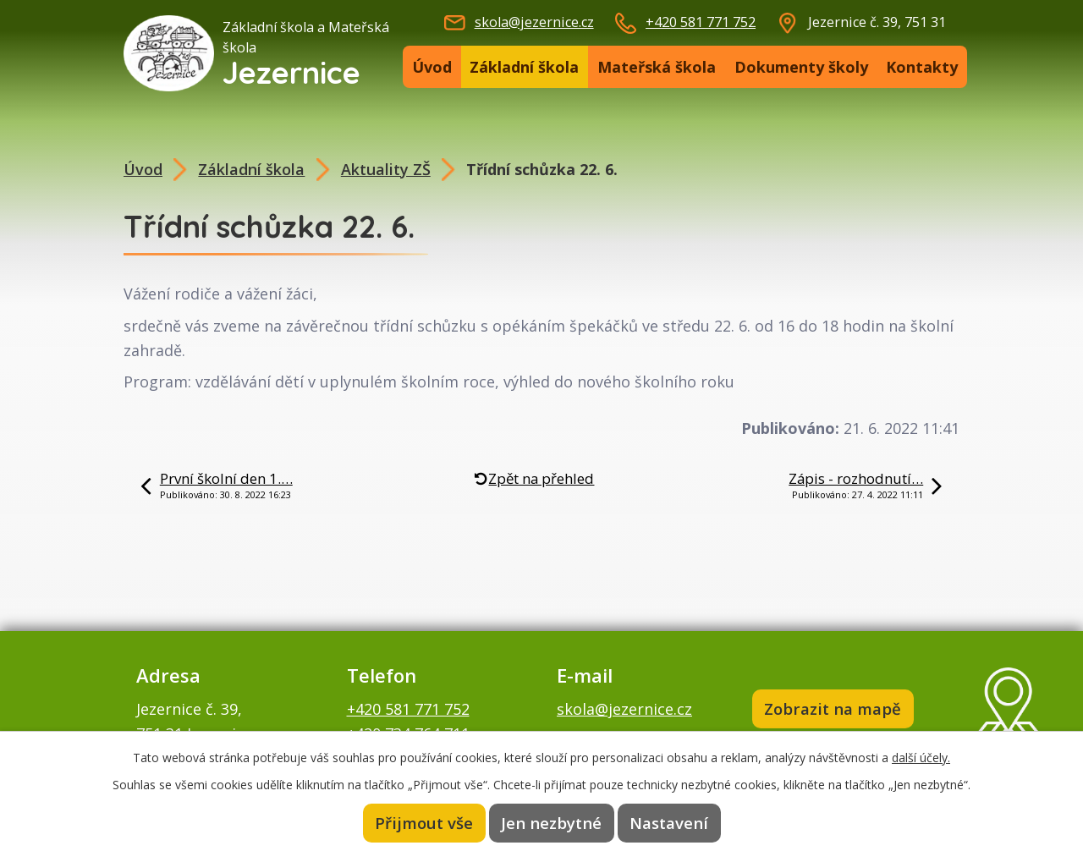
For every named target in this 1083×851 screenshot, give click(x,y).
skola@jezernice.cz (534, 22)
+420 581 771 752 (701, 22)
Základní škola (524, 67)
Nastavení (668, 823)
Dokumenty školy (801, 67)
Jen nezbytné (551, 823)
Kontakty (922, 67)
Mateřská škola (656, 67)
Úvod (432, 67)
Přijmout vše (425, 823)
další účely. (921, 757)
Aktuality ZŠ (386, 169)
